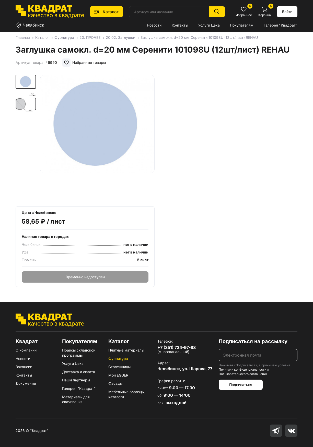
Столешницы (119, 367)
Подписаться (240, 384)
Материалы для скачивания (76, 399)
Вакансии (24, 367)
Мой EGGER (118, 375)
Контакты (180, 25)
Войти (287, 11)
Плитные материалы (126, 350)
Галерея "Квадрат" (280, 25)
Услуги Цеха (209, 25)
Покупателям (241, 25)
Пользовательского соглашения (243, 374)
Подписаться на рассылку (253, 341)
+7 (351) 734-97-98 (176, 347)
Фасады (115, 383)
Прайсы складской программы (78, 352)
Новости (154, 25)
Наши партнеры (76, 380)
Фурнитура (118, 358)
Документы (26, 383)
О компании (26, 350)
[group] (97, 139)
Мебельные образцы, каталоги (126, 394)
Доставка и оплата (78, 372)
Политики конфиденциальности (242, 369)
